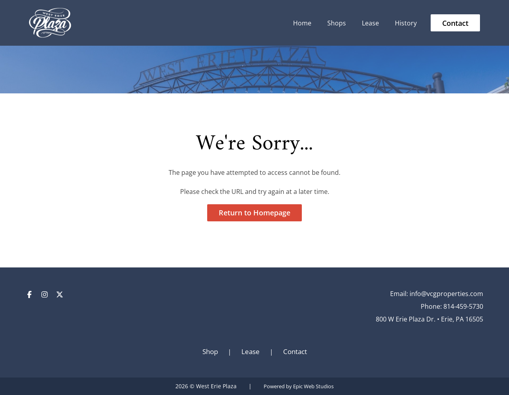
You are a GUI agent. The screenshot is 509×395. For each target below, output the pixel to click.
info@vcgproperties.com (446, 293)
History (406, 23)
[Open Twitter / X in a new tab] (59, 293)
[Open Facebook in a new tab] (29, 293)
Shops (336, 23)
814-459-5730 (463, 306)
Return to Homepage (254, 212)
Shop (210, 351)
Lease (370, 23)
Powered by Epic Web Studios (299, 386)
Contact (455, 23)
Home (302, 23)
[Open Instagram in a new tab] (44, 293)
